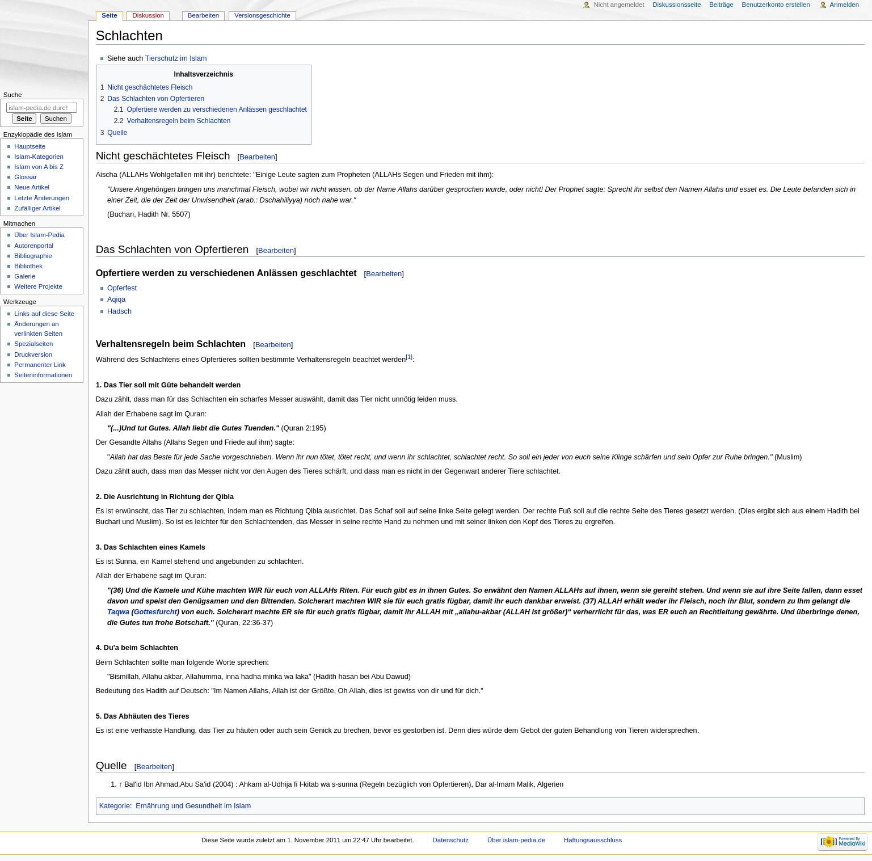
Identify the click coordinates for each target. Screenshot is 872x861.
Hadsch (119, 311)
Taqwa (118, 612)
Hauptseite (29, 146)
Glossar (25, 177)
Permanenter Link (39, 364)
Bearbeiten (257, 157)
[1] (409, 356)
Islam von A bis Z (39, 166)
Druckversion (33, 354)
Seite (109, 15)
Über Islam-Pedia (39, 234)
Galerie (24, 276)
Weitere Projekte (38, 286)
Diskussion (148, 15)
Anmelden (845, 4)
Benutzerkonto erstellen (776, 4)
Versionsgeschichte (262, 15)
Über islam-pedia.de (516, 840)
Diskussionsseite (676, 4)
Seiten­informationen (43, 375)
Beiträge (721, 4)
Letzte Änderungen (41, 198)
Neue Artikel (31, 187)
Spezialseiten (33, 343)
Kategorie (114, 806)
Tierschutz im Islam (176, 58)
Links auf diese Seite (44, 313)
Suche (12, 94)
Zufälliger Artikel (37, 208)
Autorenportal (33, 245)
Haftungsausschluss (593, 840)
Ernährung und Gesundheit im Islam (193, 806)
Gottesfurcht (155, 612)
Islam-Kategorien (39, 156)
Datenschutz (451, 840)
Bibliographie (33, 255)
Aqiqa (116, 299)
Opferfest (122, 288)
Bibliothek (28, 266)
